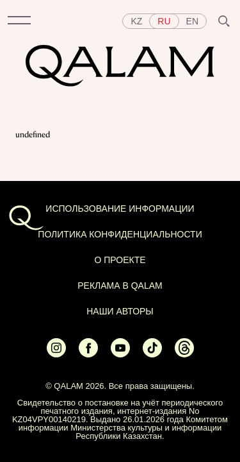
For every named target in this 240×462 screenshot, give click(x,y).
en (192, 21)
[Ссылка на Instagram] (56, 354)
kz (136, 21)
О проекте (119, 259)
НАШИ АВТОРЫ (120, 311)
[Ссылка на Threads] (184, 354)
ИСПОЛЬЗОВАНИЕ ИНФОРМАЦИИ (119, 208)
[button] (19, 21)
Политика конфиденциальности (120, 234)
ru (163, 21)
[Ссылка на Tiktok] (152, 354)
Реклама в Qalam (120, 285)
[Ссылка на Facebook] (88, 354)
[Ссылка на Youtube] (120, 354)
